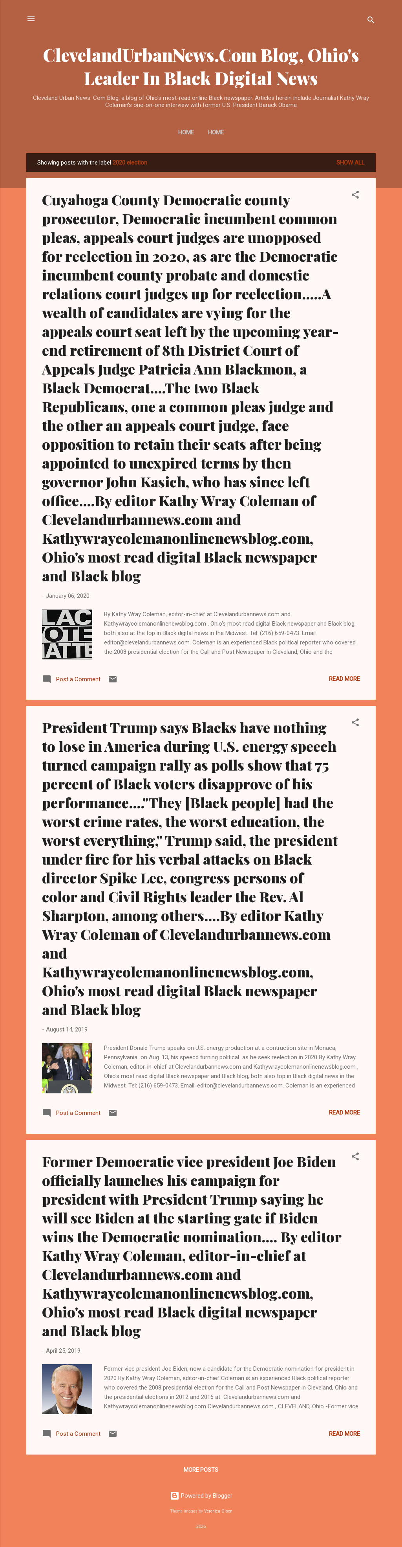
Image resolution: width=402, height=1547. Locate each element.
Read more (344, 678)
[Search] (371, 21)
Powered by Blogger (201, 1495)
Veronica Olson (218, 1511)
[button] (355, 196)
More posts (201, 1470)
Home (186, 132)
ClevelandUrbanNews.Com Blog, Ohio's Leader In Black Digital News (201, 66)
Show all (350, 162)
